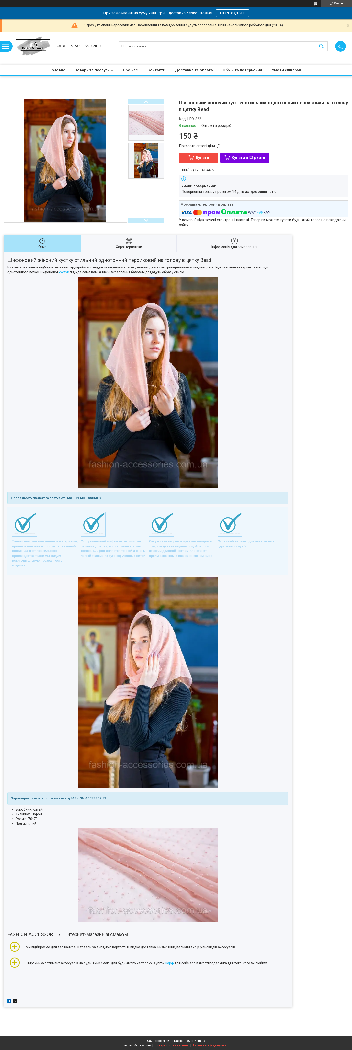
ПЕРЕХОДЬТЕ (232, 13)
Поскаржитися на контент (172, 1045)
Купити (202, 157)
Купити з (248, 157)
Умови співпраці (287, 70)
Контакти (156, 70)
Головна (57, 70)
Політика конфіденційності (210, 1045)
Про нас (130, 70)
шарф (169, 963)
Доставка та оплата (194, 70)
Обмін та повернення (242, 70)
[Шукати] (321, 46)
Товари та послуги (92, 70)
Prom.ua (199, 1041)
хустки (64, 272)
